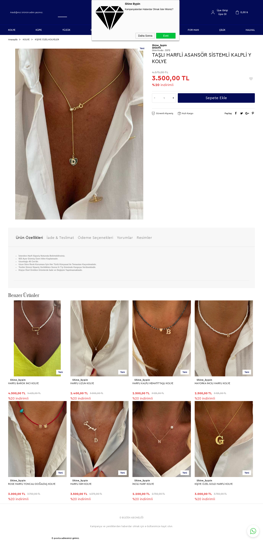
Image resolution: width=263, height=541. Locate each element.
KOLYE (11, 30)
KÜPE (39, 30)
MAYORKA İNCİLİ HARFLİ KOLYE (212, 382)
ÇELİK (222, 30)
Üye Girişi (222, 10)
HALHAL (250, 30)
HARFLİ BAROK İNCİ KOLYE (23, 382)
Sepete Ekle (216, 97)
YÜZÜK (66, 30)
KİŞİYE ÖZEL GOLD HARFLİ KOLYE (27, 482)
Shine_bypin (17, 378)
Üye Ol (222, 14)
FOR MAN (193, 30)
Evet (166, 35)
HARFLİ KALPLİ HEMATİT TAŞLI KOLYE (152, 382)
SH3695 (156, 46)
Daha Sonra (145, 35)
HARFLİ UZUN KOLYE (82, 382)
